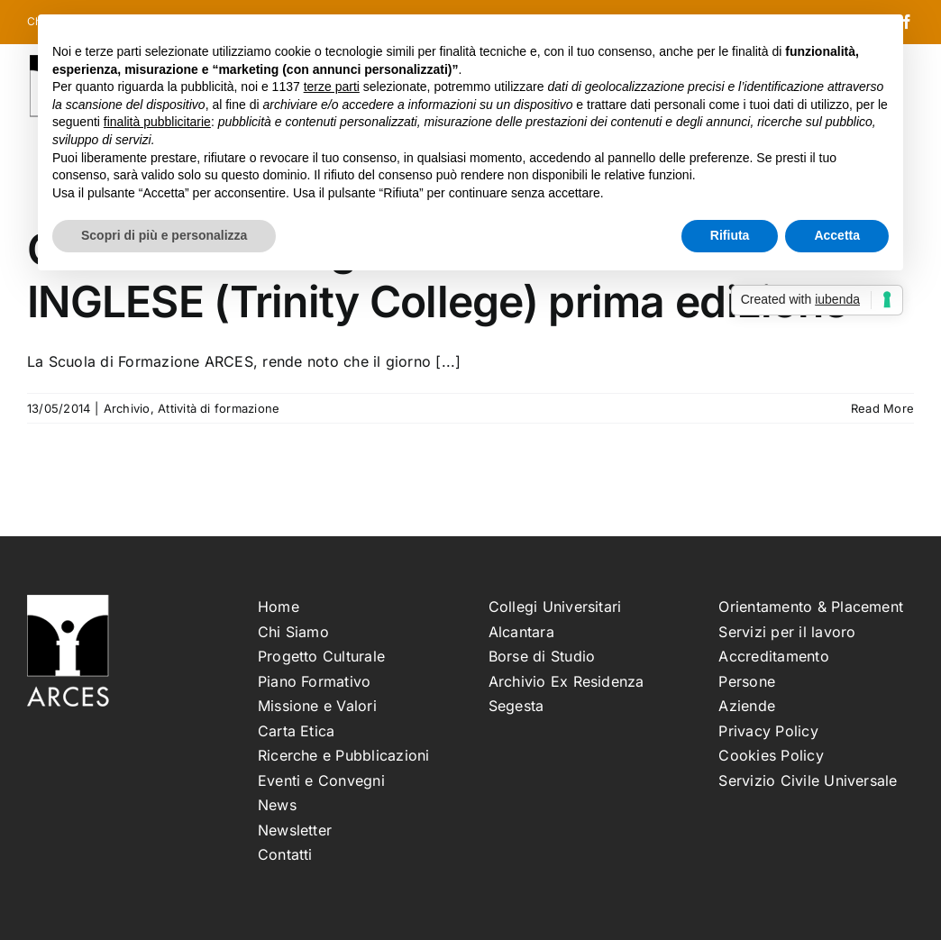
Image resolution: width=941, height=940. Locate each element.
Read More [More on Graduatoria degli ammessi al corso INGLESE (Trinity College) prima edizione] (882, 408)
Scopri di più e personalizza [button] (164, 235)
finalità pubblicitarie (157, 121)
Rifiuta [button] (730, 235)
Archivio (127, 408)
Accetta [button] (837, 235)
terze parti (332, 86)
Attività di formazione (218, 408)
